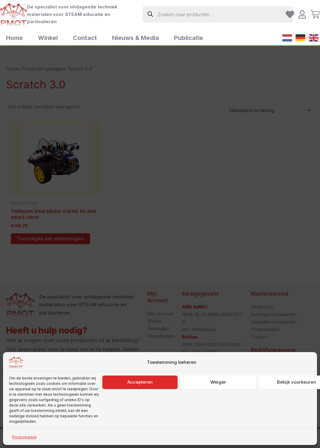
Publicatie (188, 37)
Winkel (48, 37)
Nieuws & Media (135, 37)
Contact (85, 37)
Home (14, 37)
